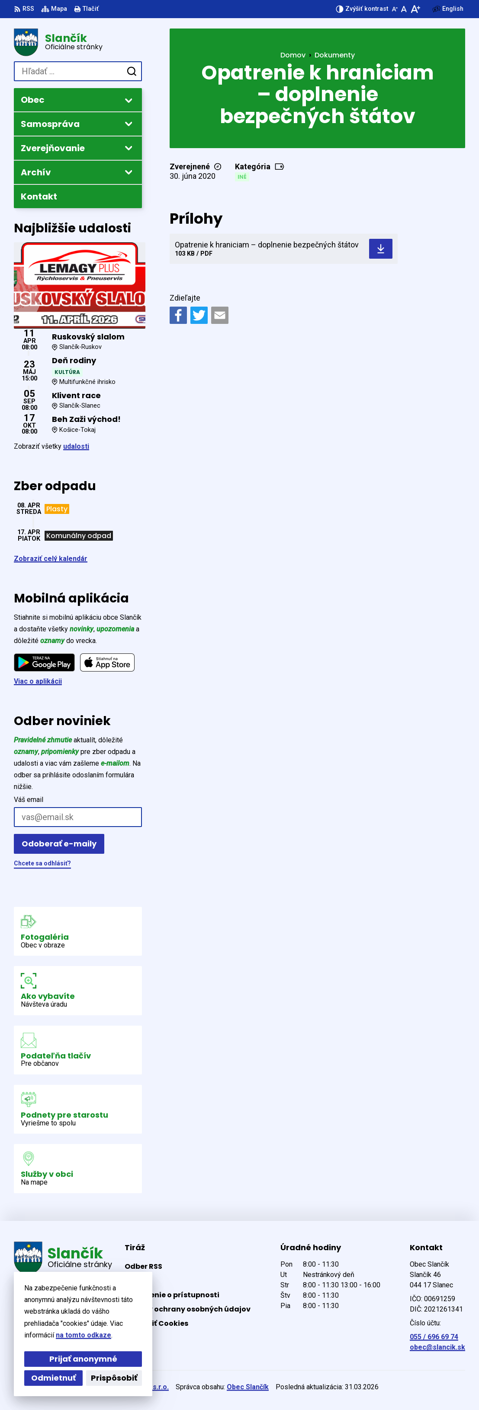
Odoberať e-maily (59, 843)
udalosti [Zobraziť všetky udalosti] (76, 446)
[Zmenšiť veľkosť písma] (394, 9)
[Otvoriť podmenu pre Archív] (128, 172)
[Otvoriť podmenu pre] (128, 100)
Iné (242, 177)
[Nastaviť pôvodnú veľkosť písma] (403, 9)
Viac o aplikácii (38, 681)
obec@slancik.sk (437, 1347)
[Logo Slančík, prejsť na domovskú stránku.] (78, 42)
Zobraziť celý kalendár (50, 558)
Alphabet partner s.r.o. (132, 1387)
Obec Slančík (248, 1387)
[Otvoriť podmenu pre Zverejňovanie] (128, 147)
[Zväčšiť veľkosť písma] (415, 9)
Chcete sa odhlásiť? (42, 863)
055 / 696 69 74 (434, 1337)
